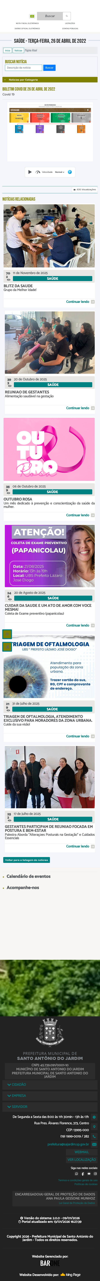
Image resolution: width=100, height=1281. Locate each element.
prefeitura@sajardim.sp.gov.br (68, 1144)
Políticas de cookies (85, 1184)
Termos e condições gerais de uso (77, 1180)
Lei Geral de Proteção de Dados (77, 1203)
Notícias (18, 50)
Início (7, 50)
